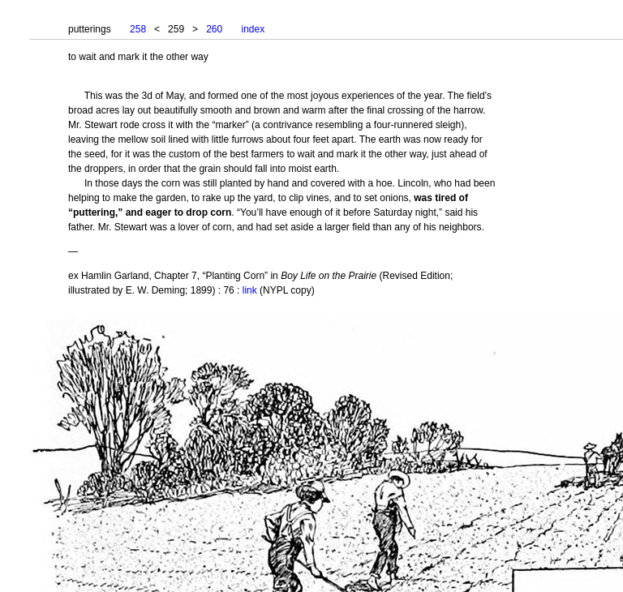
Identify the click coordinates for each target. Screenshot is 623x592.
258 (138, 29)
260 (214, 29)
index (253, 29)
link (250, 290)
